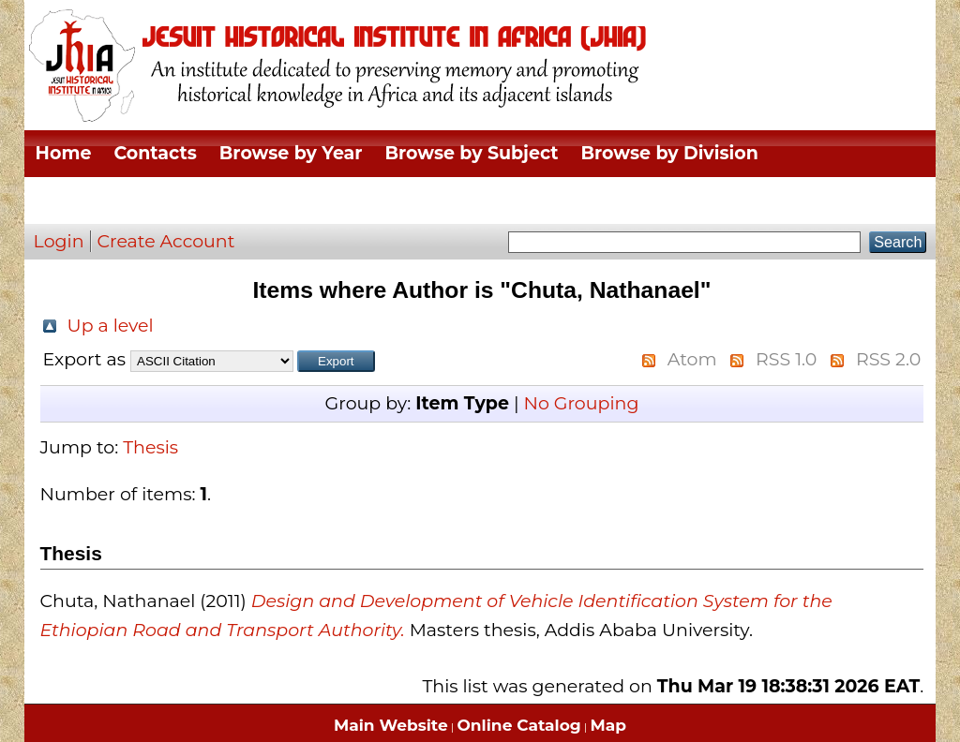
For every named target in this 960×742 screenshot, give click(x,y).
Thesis (150, 447)
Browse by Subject (472, 153)
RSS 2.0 (888, 359)
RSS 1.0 (786, 359)
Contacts (154, 153)
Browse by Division (669, 153)
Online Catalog (519, 725)
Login (59, 241)
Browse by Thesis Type (142, 200)
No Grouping (580, 403)
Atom (692, 359)
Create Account (166, 241)
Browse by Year (291, 153)
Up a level (111, 325)
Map (608, 725)
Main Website (391, 725)
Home (64, 153)
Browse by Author (353, 200)
